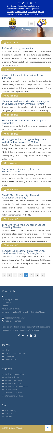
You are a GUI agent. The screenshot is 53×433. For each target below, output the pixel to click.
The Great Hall (9, 356)
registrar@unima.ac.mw (13, 318)
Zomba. (5, 305)
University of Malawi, (10, 299)
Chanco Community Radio (14, 353)
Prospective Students (12, 392)
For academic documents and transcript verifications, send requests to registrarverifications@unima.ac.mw (26, 328)
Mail (24, 14)
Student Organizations (12, 380)
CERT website (9, 359)
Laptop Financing (25, 8)
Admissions (34, 6)
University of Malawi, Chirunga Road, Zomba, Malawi (23, 312)
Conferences (12, 8)
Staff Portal (32, 11)
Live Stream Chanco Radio (18, 6)
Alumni (41, 11)
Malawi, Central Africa (11, 308)
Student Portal (21, 11)
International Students (12, 396)
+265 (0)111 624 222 (11, 321)
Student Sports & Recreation (15, 386)
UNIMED (7, 416)
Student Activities (10, 377)
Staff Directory (9, 410)
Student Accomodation (13, 374)
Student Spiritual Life (12, 383)
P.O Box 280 (7, 302)
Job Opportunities (14, 14)
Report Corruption (34, 14)
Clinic (5, 350)
